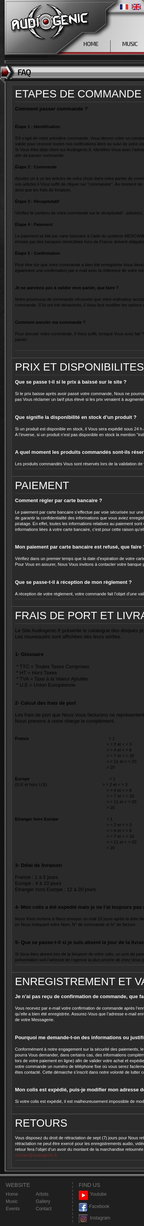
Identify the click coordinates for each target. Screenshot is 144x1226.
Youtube (93, 1194)
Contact (43, 1208)
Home (12, 1194)
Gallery (43, 1201)
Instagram (94, 1218)
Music (12, 1201)
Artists (42, 1194)
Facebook (94, 1206)
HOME (90, 43)
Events (13, 1208)
